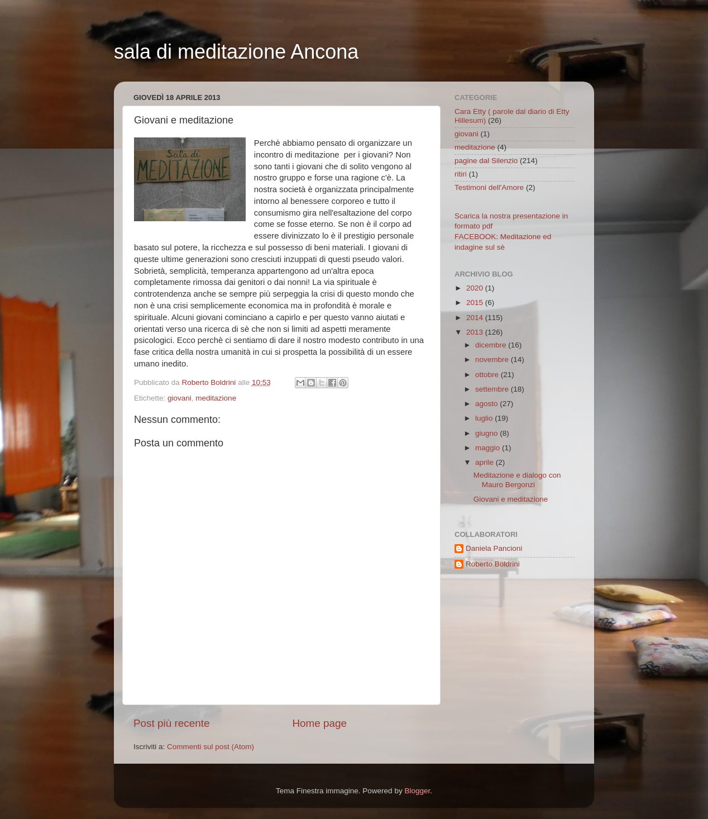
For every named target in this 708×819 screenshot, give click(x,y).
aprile (485, 462)
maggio (488, 448)
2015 (475, 302)
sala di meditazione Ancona (236, 51)
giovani (180, 398)
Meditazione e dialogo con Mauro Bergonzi (517, 479)
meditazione (215, 398)
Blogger (417, 791)
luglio (485, 418)
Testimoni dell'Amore (489, 187)
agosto (487, 403)
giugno (487, 433)
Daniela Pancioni (494, 548)
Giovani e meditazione (510, 499)
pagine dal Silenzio (486, 160)
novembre (493, 359)
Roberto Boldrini (493, 564)
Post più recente (171, 723)
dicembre (491, 345)
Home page (319, 723)
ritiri (461, 174)
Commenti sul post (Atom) (210, 746)
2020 (475, 288)
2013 (475, 332)
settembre (493, 389)
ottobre (488, 374)
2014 (475, 317)
